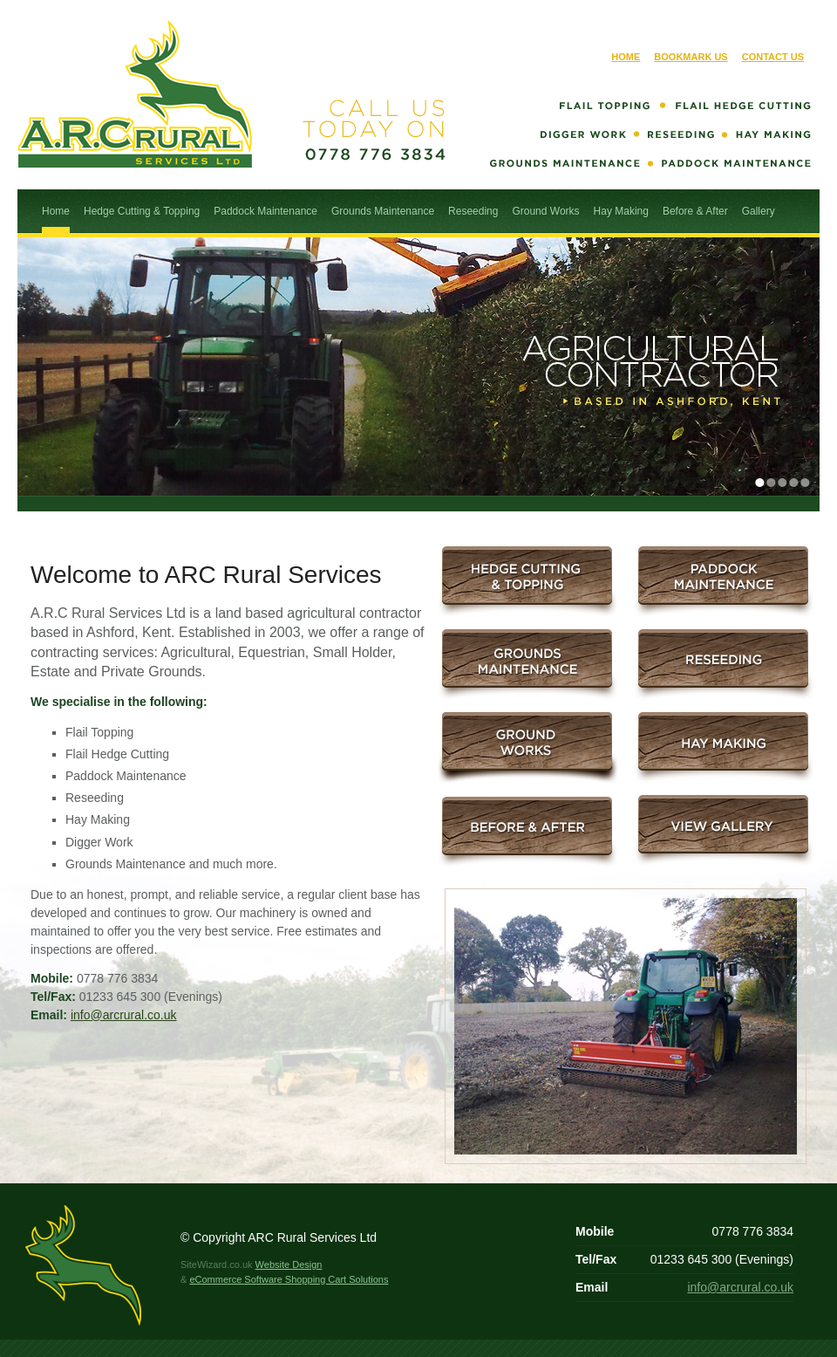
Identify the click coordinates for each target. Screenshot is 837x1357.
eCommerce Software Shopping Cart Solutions (288, 1279)
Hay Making (621, 211)
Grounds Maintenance (382, 211)
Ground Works (545, 211)
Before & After (695, 211)
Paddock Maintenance (265, 211)
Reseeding (473, 211)
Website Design (289, 1264)
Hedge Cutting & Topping (142, 211)
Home (625, 56)
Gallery (758, 211)
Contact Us (773, 56)
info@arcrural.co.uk (124, 1015)
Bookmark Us (690, 56)
